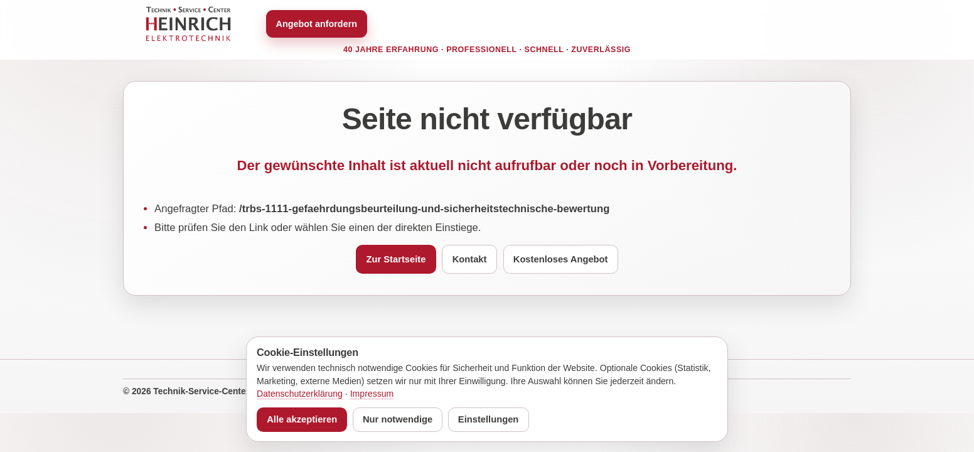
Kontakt (469, 259)
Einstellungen (488, 419)
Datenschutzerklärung (300, 394)
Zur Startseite (396, 259)
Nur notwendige (397, 419)
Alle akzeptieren (302, 419)
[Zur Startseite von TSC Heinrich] (188, 24)
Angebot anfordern (317, 24)
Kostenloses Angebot (560, 259)
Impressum (372, 394)
